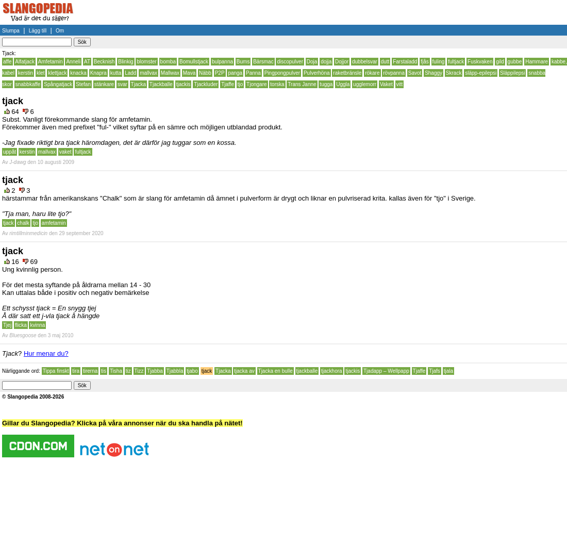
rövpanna (394, 73)
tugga (326, 84)
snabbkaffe (28, 84)
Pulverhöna (317, 73)
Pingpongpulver (282, 73)
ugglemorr (364, 84)
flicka (21, 325)
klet (41, 73)
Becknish (104, 61)
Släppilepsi (512, 73)
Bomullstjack (193, 61)
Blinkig (125, 61)
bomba (168, 61)
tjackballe (307, 371)
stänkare (104, 84)
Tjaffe (227, 84)
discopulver (290, 61)
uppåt (9, 152)
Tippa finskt (56, 371)
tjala (448, 371)
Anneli (73, 61)
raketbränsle (347, 73)
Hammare (536, 61)
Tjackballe (161, 84)
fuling (438, 61)
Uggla (342, 84)
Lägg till (37, 31)
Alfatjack (25, 61)
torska (277, 84)
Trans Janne (302, 84)
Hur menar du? (46, 353)
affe (7, 61)
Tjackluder (206, 84)
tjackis (183, 84)
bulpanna (222, 61)
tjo (240, 84)
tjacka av (244, 371)
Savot (415, 73)
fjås (425, 61)
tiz (128, 371)
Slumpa (11, 31)
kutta (116, 73)
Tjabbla (175, 371)
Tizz (139, 371)
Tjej (7, 325)
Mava (189, 73)
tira (75, 371)
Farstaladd (405, 61)
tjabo (192, 371)
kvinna (37, 325)
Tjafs (434, 371)
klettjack (57, 73)
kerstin (25, 73)
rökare (372, 73)
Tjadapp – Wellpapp (386, 371)
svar (122, 84)
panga (235, 73)
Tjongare (256, 84)
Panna (253, 73)
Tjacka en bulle (275, 371)
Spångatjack (58, 84)
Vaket (386, 84)
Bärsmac (263, 61)
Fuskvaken (480, 61)
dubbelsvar (364, 61)
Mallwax (170, 73)
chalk (23, 223)
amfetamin (54, 223)
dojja (326, 61)
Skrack (454, 73)
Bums (243, 61)
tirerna (90, 371)
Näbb (205, 73)
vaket (65, 152)
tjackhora (331, 371)
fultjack (456, 61)
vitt (399, 84)
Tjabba (155, 371)
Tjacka (138, 84)
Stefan (83, 84)
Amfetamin (50, 61)
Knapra (98, 73)
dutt (385, 61)
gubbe (515, 61)
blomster (146, 61)
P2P (220, 73)
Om (60, 31)
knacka (78, 73)
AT (87, 61)
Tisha (116, 371)
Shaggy (433, 73)
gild (500, 61)
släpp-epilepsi (480, 73)
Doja (312, 61)
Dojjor (341, 61)
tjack (8, 223)
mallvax (148, 73)
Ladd (130, 73)
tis (103, 371)
